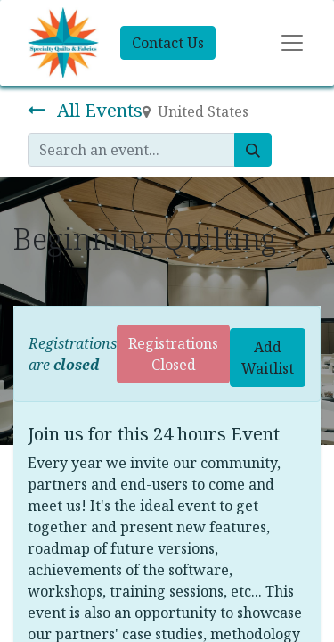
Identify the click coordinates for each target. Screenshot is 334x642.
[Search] (253, 150)
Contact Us (168, 43)
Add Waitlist (267, 357)
